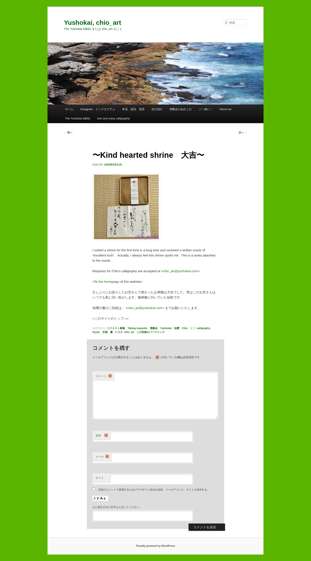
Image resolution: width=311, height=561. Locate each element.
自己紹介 (157, 109)
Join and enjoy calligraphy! (113, 118)
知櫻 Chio (181, 328)
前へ (68, 132)
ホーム (69, 109)
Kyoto (96, 332)
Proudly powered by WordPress (155, 545)
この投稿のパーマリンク (150, 332)
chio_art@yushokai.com (180, 271)
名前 (101, 436)
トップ (119, 318)
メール (102, 457)
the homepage (109, 281)
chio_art (129, 332)
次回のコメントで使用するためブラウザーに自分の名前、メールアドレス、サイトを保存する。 (153, 489)
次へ (243, 132)
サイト (99, 478)
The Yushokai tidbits (77, 118)
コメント (103, 376)
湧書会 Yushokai (161, 328)
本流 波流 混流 (133, 109)
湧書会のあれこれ (180, 109)
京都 (105, 332)
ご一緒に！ (206, 109)
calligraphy (203, 328)
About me (225, 109)
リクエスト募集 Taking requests (127, 328)
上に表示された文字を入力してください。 (117, 507)
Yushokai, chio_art (92, 22)
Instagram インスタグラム (97, 109)
